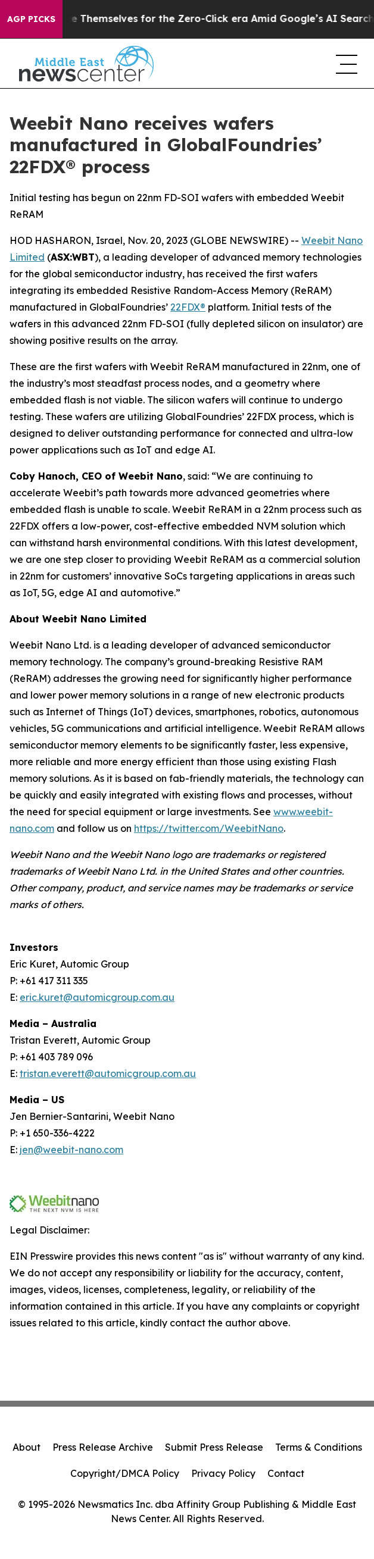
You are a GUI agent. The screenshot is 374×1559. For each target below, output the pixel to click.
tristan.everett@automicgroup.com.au (108, 1073)
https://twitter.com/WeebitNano (208, 828)
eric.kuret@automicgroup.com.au (97, 997)
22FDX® (187, 307)
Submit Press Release (214, 1447)
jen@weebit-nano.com (71, 1150)
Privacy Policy (223, 1473)
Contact (285, 1473)
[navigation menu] (345, 64)
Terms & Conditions (318, 1447)
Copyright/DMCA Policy (124, 1473)
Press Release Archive (102, 1447)
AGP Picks (31, 19)
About (26, 1447)
